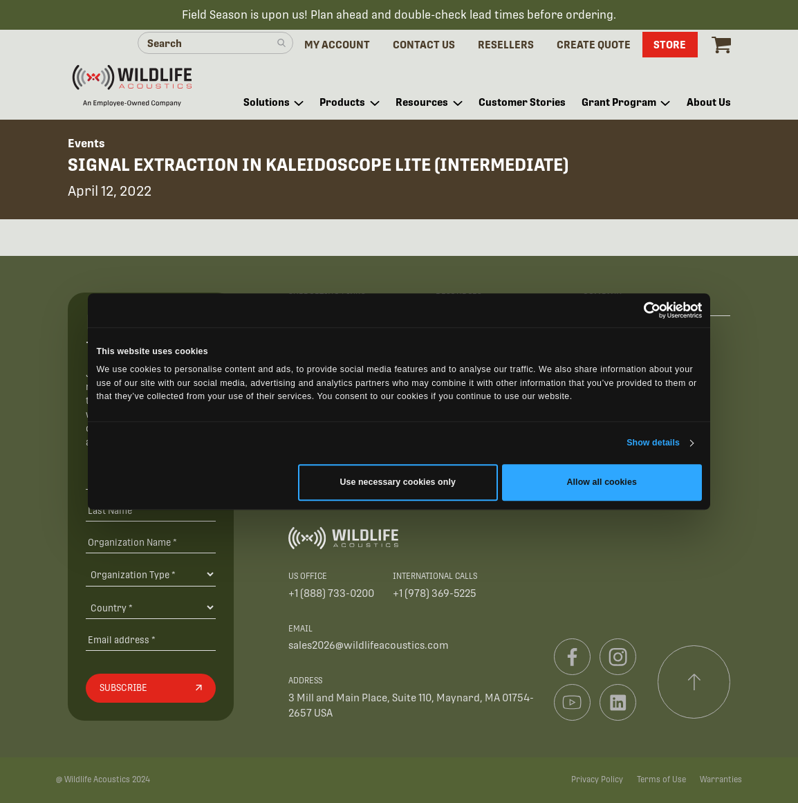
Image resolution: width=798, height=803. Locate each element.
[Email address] (151, 640)
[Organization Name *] (151, 541)
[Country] (151, 607)
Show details (653, 443)
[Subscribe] (151, 688)
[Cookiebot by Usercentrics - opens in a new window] (641, 310)
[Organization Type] (151, 574)
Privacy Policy (597, 779)
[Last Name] (151, 510)
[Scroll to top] (694, 682)
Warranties (721, 779)
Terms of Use (661, 779)
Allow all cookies (602, 483)
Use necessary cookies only (398, 483)
